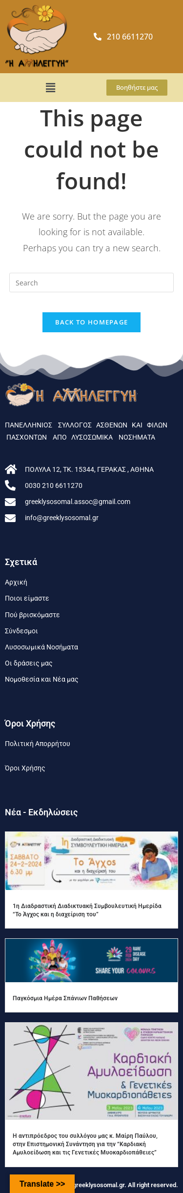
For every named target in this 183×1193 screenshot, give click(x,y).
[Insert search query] (91, 282)
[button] (50, 87)
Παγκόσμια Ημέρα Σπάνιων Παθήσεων (65, 998)
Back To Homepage (91, 322)
